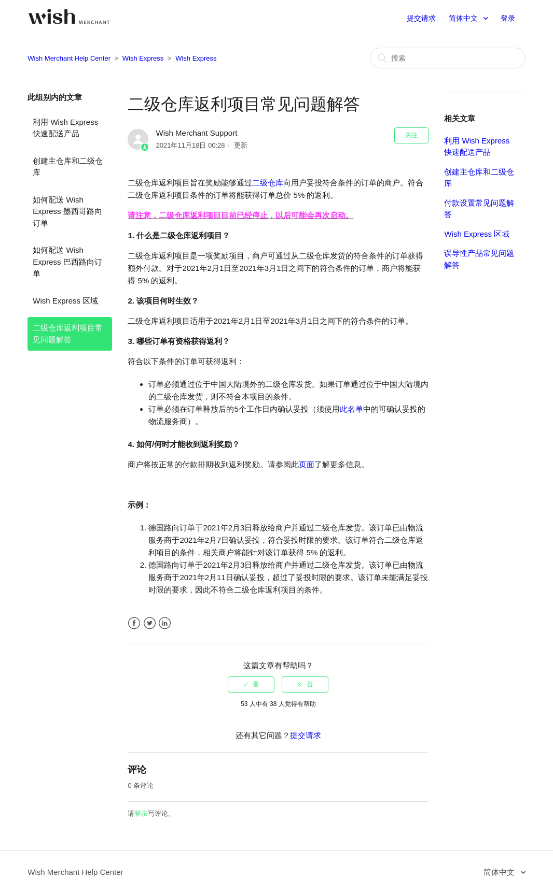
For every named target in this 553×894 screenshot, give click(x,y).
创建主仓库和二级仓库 (68, 166)
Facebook (134, 623)
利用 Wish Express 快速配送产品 (65, 128)
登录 (141, 813)
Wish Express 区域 (65, 300)
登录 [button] (508, 18)
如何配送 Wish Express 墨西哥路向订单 (67, 211)
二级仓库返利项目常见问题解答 (68, 333)
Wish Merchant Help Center (68, 58)
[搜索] (448, 58)
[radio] (251, 684)
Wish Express (142, 58)
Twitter (149, 623)
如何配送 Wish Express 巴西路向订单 (67, 262)
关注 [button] (411, 135)
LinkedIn (164, 623)
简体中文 (464, 18)
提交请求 (421, 18)
